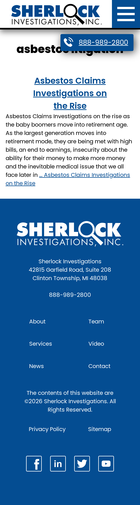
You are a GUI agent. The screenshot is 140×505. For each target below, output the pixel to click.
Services (40, 344)
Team (96, 321)
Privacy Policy (47, 429)
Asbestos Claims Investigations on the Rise (70, 93)
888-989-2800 (103, 42)
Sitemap (99, 429)
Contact (99, 366)
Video (96, 344)
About (37, 321)
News (36, 366)
